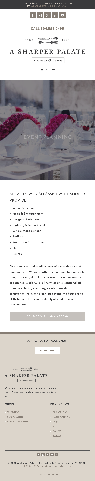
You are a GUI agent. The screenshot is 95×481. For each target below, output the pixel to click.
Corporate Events (17, 421)
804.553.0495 (31, 466)
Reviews (56, 435)
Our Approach (60, 412)
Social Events (15, 416)
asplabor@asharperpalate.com (49, 6)
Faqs (55, 421)
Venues (56, 426)
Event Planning (61, 416)
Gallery (56, 431)
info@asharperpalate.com (56, 466)
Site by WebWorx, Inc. (47, 474)
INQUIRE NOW (47, 351)
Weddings (13, 412)
